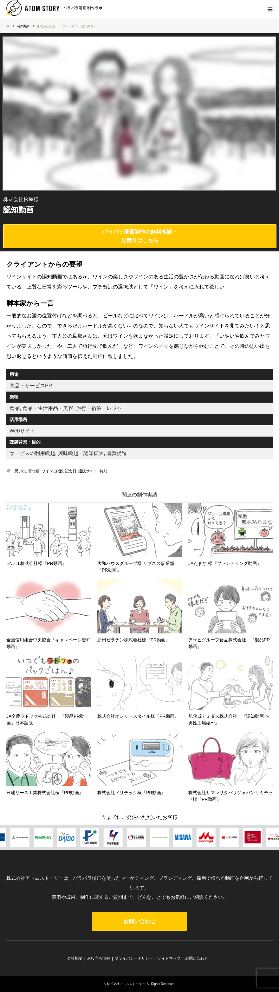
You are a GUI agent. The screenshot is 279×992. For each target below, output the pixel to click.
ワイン (47, 471)
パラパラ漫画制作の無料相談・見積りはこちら (140, 236)
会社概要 (74, 958)
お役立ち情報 (98, 958)
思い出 (20, 471)
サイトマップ (169, 958)
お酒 (59, 471)
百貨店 (34, 471)
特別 (103, 471)
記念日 (70, 471)
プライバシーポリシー (134, 958)
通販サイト (87, 471)
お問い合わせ (139, 921)
